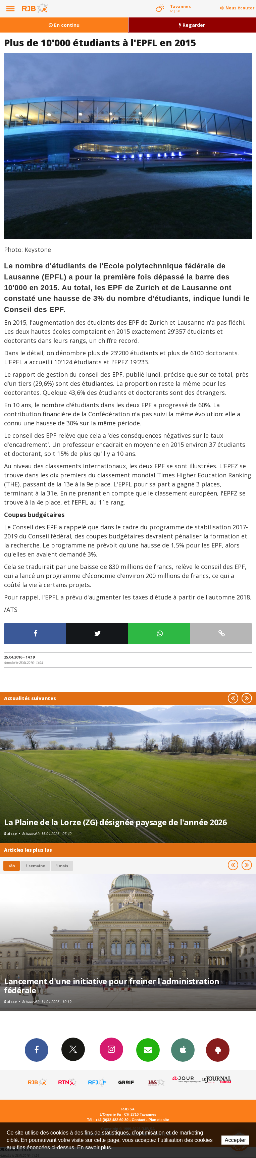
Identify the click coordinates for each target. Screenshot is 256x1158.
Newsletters (148, 1049)
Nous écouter (240, 8)
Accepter (235, 1140)
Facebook (36, 1049)
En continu (64, 25)
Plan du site (159, 1120)
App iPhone (183, 1049)
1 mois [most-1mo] (62, 865)
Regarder (192, 25)
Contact (138, 1120)
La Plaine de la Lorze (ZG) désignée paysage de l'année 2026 (115, 822)
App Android (217, 1049)
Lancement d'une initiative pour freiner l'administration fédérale (111, 986)
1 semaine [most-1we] (35, 865)
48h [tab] (11, 865)
